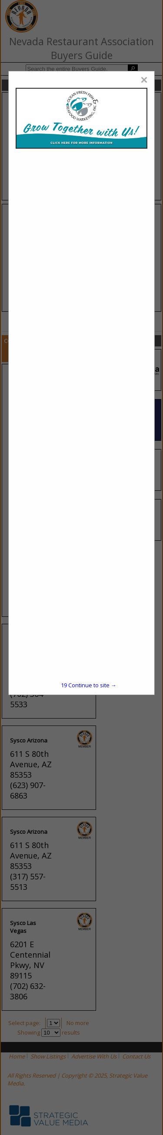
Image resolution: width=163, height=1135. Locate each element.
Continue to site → (88, 685)
